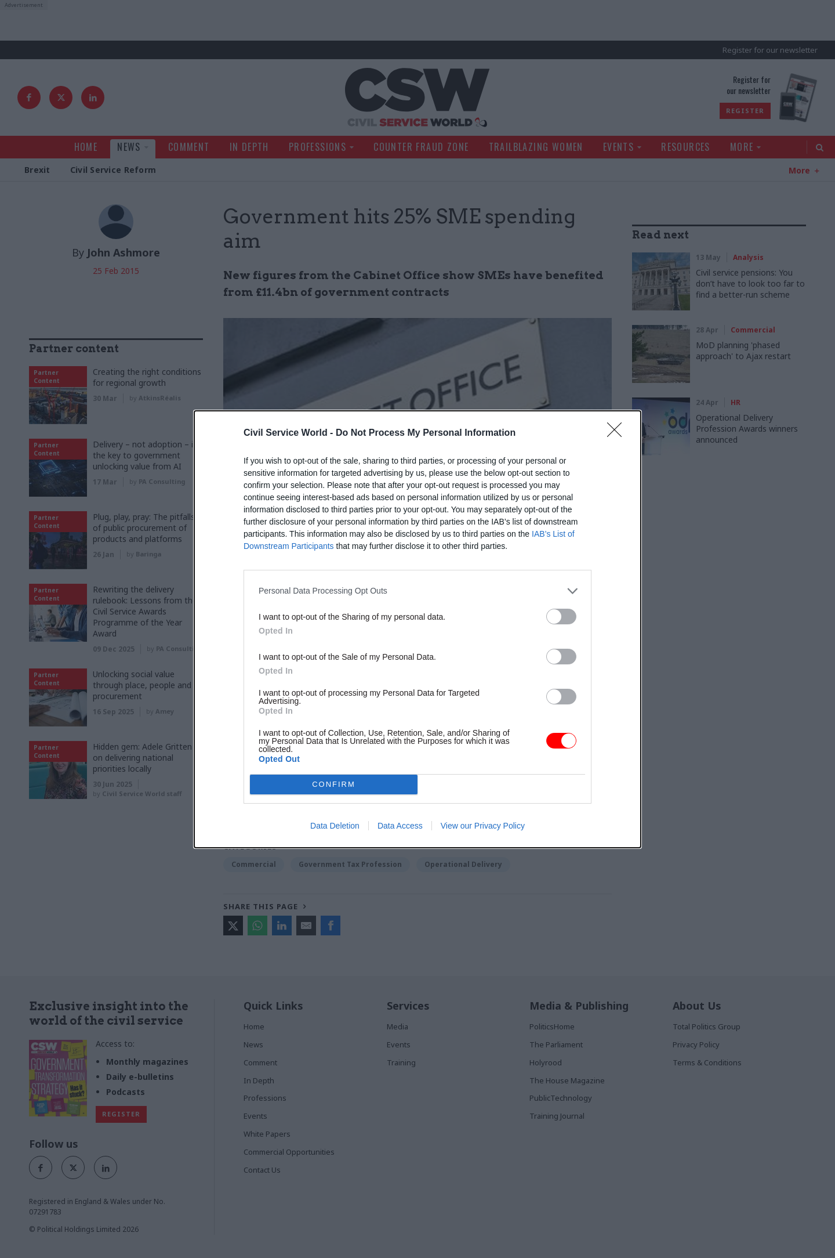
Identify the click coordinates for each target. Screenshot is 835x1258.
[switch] (561, 616)
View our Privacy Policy (483, 825)
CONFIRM (333, 784)
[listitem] (417, 591)
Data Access (400, 825)
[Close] (618, 433)
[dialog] (417, 629)
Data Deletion (335, 825)
